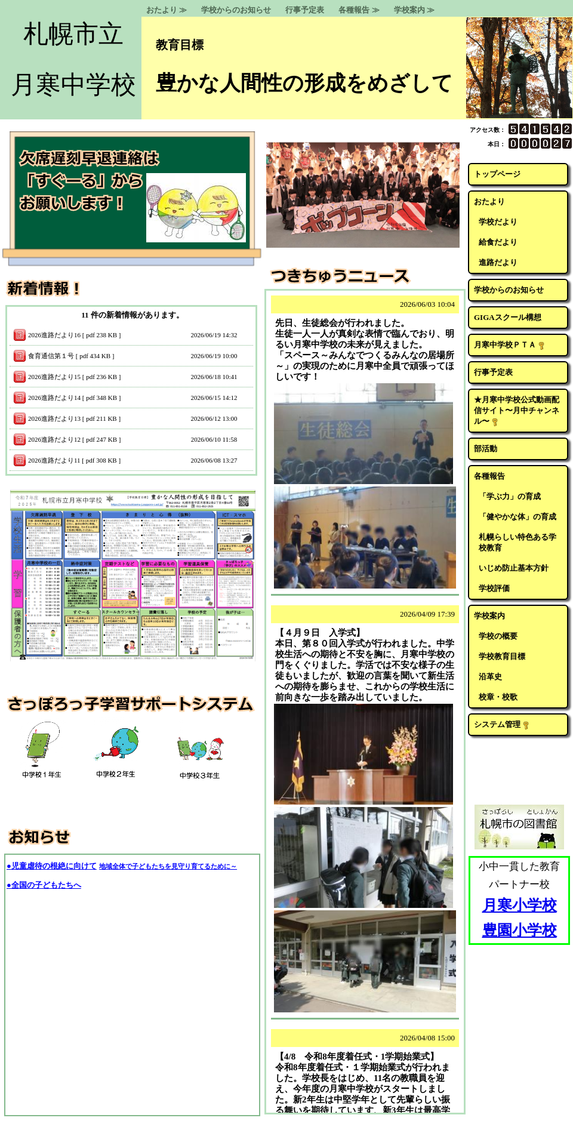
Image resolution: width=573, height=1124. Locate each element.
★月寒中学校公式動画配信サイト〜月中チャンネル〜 (516, 410)
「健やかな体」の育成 (517, 516)
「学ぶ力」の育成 (510, 496)
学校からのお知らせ (236, 9)
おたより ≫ (166, 9)
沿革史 (490, 676)
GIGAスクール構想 (507, 317)
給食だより (498, 242)
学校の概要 (498, 636)
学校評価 (494, 588)
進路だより (498, 262)
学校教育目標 (502, 656)
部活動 (485, 448)
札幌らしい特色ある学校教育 (517, 542)
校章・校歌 (498, 696)
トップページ (497, 174)
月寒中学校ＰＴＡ (510, 345)
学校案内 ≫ (414, 9)
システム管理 (502, 724)
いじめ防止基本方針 (514, 567)
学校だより (498, 221)
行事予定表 (304, 9)
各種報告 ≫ (358, 9)
